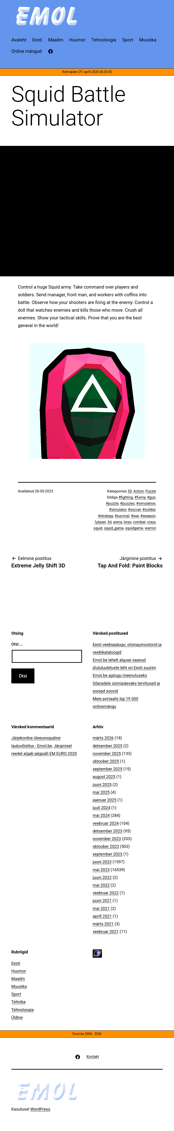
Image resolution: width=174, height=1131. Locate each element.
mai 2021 (101, 908)
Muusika (19, 986)
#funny (140, 497)
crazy (151, 522)
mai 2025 (101, 792)
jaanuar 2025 (104, 800)
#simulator (117, 509)
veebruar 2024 (106, 823)
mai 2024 (101, 815)
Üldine (17, 1017)
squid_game (114, 528)
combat (139, 522)
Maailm (18, 978)
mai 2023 (101, 869)
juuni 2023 (102, 861)
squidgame (134, 528)
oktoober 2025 (106, 761)
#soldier (149, 509)
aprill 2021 (102, 916)
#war (135, 516)
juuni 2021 (102, 900)
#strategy (105, 516)
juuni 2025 (102, 784)
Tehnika (18, 1001)
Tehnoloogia (22, 1009)
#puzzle (112, 503)
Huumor (18, 971)
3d (109, 522)
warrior (150, 528)
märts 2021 (103, 923)
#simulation (145, 503)
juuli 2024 (101, 807)
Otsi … (16, 644)
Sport (16, 994)
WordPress (40, 1109)
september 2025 (107, 769)
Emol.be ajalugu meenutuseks (120, 675)
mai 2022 (101, 885)
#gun (151, 497)
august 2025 (104, 776)
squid (98, 528)
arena (117, 522)
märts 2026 (103, 738)
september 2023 (107, 854)
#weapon (147, 516)
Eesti (15, 963)
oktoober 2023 (106, 846)
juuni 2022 (102, 877)
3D (130, 491)
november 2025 (107, 753)
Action (138, 491)
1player (100, 522)
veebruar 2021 (106, 931)
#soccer (134, 509)
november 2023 (107, 838)
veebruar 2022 (106, 892)
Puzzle (150, 491)
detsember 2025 (107, 745)
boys (127, 522)
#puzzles (127, 503)
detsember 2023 (107, 831)
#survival (122, 516)
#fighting (125, 497)
